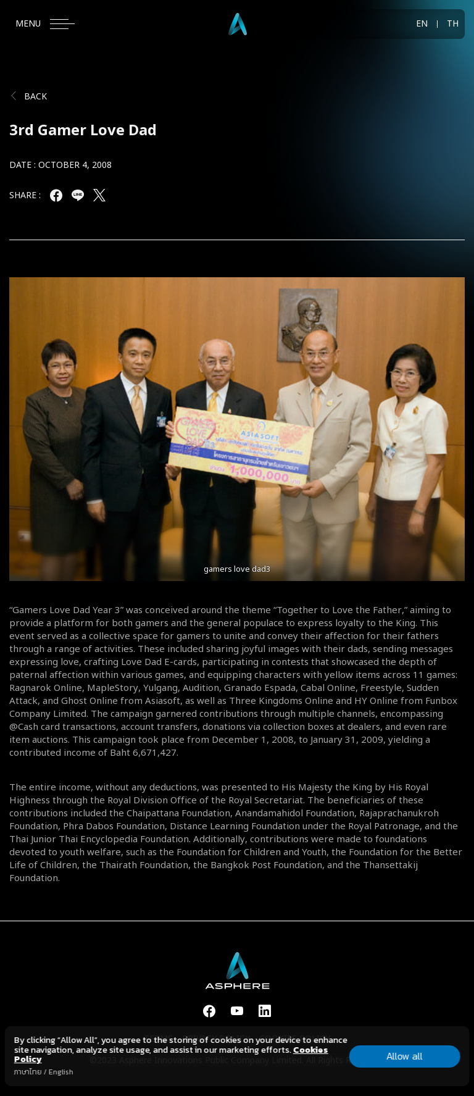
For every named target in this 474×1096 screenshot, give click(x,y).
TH (453, 24)
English (61, 1071)
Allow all (404, 1055)
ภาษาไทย (28, 1071)
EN (422, 24)
